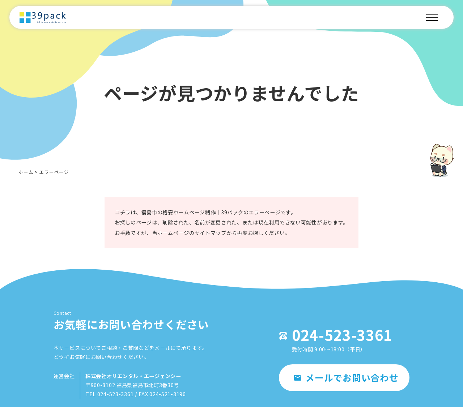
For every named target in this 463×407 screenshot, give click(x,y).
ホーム (25, 171)
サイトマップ (209, 236)
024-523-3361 (325, 340)
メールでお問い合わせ (343, 386)
